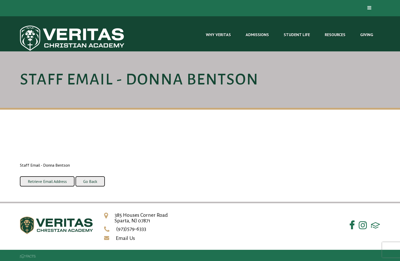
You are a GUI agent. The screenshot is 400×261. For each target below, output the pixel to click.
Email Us (125, 238)
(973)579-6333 (131, 228)
